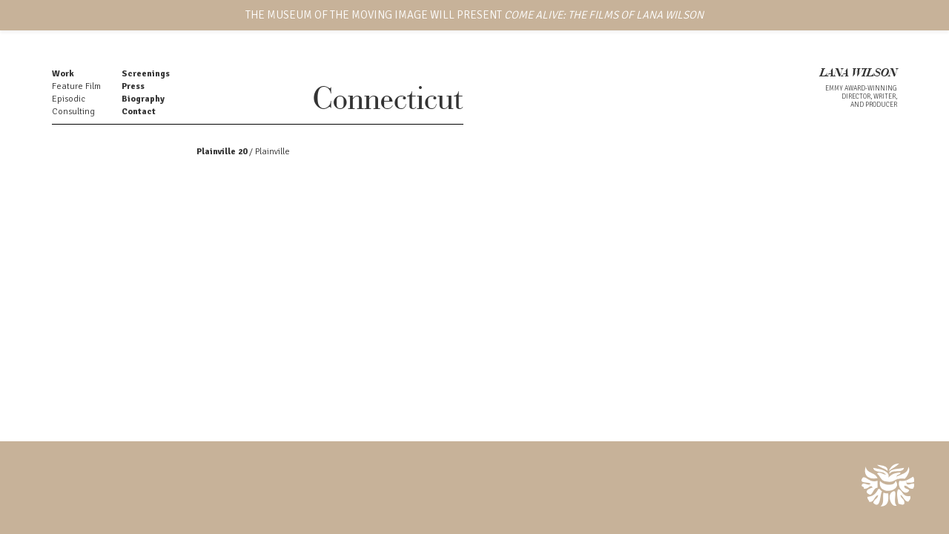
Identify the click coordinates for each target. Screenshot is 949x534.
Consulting (73, 111)
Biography (143, 99)
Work (63, 73)
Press (133, 86)
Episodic (68, 99)
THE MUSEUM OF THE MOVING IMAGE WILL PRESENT (474, 15)
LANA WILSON (858, 73)
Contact (139, 111)
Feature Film (76, 86)
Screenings (146, 73)
